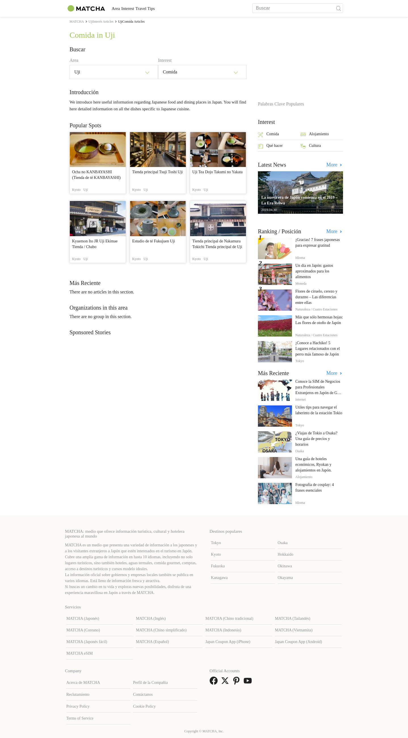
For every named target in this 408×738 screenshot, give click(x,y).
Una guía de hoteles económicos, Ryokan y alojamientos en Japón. (313, 464)
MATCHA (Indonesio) (223, 630)
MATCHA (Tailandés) (292, 618)
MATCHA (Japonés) (82, 618)
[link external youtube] (249, 682)
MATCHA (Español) (152, 642)
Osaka (283, 543)
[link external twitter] (226, 682)
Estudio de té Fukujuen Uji (153, 241)
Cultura (310, 146)
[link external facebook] (215, 682)
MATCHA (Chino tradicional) (229, 618)
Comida (268, 134)
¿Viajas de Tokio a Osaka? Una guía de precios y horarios (316, 439)
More (332, 165)
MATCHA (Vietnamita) (294, 630)
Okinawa (285, 566)
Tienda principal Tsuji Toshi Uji (157, 172)
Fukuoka (218, 566)
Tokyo (216, 543)
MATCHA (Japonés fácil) (86, 642)
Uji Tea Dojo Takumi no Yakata (217, 172)
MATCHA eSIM (79, 653)
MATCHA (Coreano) (83, 630)
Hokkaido (285, 554)
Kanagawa (219, 578)
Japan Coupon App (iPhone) (227, 642)
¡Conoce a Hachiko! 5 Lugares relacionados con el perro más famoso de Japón (317, 348)
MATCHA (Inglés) (151, 618)
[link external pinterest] (237, 682)
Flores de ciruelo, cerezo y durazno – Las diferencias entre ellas (316, 297)
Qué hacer (270, 146)
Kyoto (216, 554)
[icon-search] (338, 8)
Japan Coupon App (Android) (298, 642)
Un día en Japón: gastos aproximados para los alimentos (314, 271)
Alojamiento (314, 134)
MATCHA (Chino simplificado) (161, 630)
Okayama (285, 578)
